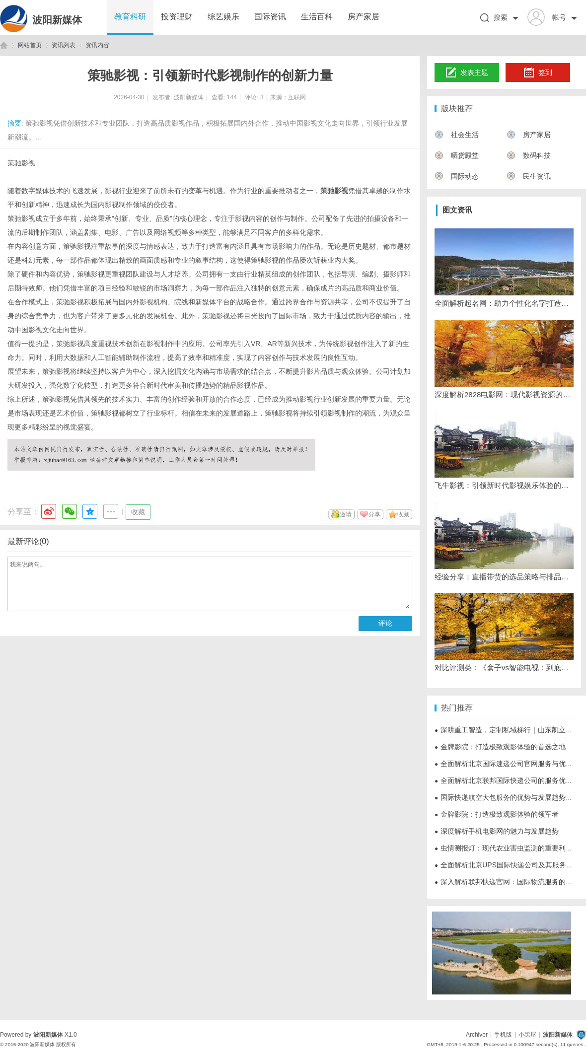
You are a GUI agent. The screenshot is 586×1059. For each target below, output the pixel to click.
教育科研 (130, 16)
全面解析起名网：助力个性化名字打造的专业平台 (504, 303)
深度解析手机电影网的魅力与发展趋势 (497, 831)
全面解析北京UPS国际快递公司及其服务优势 (507, 865)
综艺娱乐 (223, 16)
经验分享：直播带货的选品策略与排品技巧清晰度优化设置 (504, 576)
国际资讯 (270, 16)
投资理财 (177, 16)
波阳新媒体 (57, 19)
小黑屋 (527, 1034)
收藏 (138, 512)
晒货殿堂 (457, 155)
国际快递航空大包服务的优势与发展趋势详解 (507, 797)
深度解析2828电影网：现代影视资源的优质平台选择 (504, 394)
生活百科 (317, 16)
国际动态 (457, 176)
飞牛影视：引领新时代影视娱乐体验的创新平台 (504, 485)
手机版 (503, 1034)
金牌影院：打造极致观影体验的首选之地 (500, 747)
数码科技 (529, 155)
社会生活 (457, 135)
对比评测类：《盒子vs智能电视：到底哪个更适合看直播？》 (504, 667)
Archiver (477, 1034)
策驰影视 (21, 163)
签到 (537, 73)
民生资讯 (529, 176)
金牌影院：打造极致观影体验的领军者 (497, 814)
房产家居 (363, 16)
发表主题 (467, 73)
